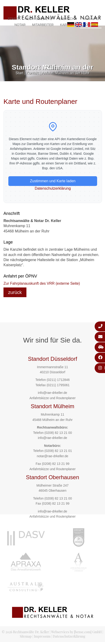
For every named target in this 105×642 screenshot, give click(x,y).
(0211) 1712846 (58, 380)
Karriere (68, 25)
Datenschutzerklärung (53, 188)
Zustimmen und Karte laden (53, 181)
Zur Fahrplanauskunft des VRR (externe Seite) (41, 283)
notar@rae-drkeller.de (52, 456)
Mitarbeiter (43, 25)
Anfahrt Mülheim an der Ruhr (65, 73)
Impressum (42, 636)
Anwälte (90, 19)
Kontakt (90, 25)
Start (13, 19)
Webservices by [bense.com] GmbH (76, 632)
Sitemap (26, 636)
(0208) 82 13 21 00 (58, 433)
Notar (19, 25)
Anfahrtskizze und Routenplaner (52, 398)
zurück (15, 292)
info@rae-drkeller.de (52, 393)
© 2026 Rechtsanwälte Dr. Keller (25, 632)
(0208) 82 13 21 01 (58, 451)
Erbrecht (67, 19)
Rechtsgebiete (38, 19)
